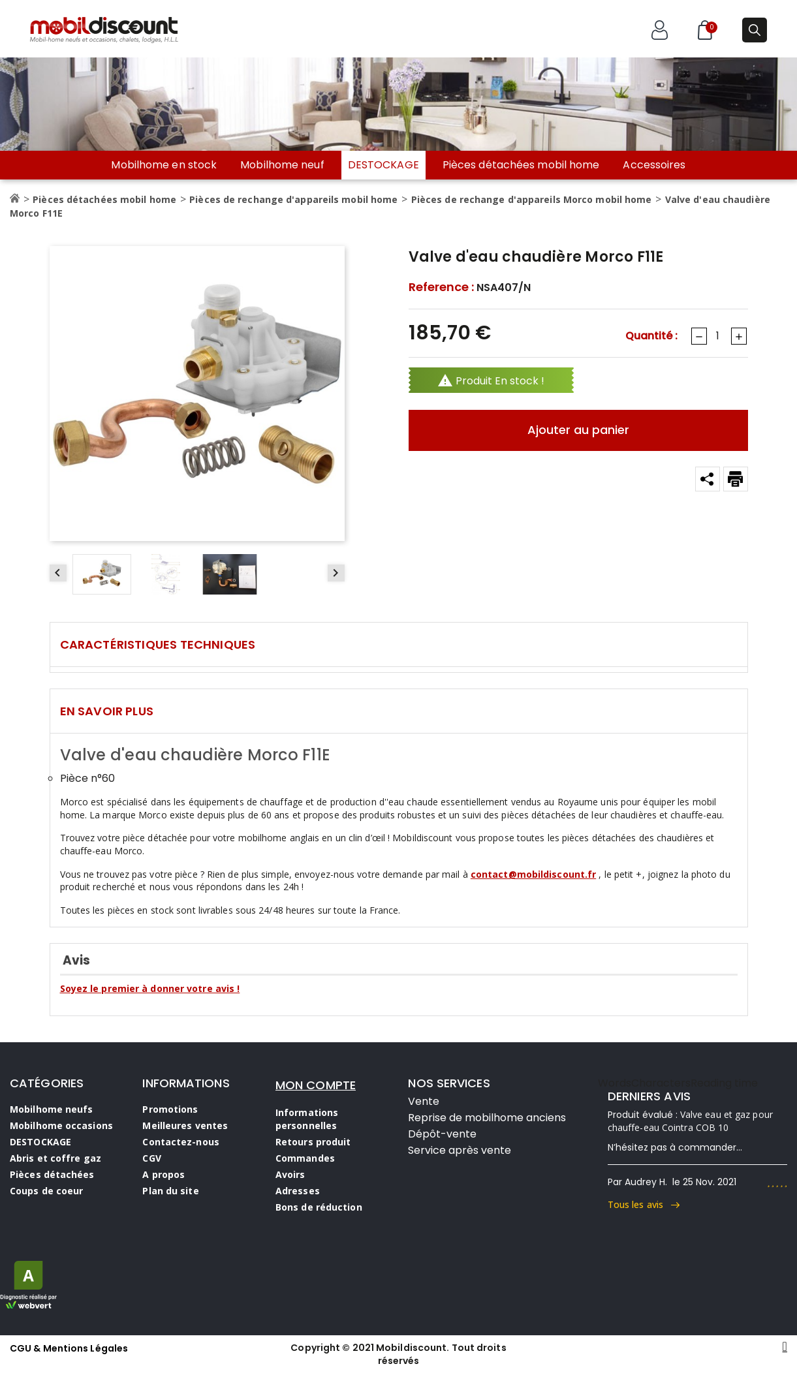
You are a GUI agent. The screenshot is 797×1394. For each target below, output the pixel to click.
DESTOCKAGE (383, 164)
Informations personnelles (306, 1119)
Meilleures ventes (185, 1125)
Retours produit (313, 1142)
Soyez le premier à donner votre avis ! (150, 988)
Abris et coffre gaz (55, 1158)
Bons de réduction (318, 1207)
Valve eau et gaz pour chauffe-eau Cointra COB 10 (690, 1121)
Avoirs (290, 1174)
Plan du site (170, 1191)
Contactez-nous (180, 1142)
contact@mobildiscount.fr (533, 874)
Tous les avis (644, 1204)
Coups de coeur (46, 1191)
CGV (151, 1158)
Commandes (305, 1158)
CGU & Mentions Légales (69, 1348)
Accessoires (654, 165)
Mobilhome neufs (51, 1109)
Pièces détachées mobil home (521, 165)
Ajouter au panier (578, 430)
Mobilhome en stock (164, 165)
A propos (163, 1174)
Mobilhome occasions (61, 1125)
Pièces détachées (52, 1174)
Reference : (441, 287)
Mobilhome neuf (282, 165)
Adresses (297, 1191)
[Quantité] (718, 336)
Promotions (170, 1109)
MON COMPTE (315, 1085)
